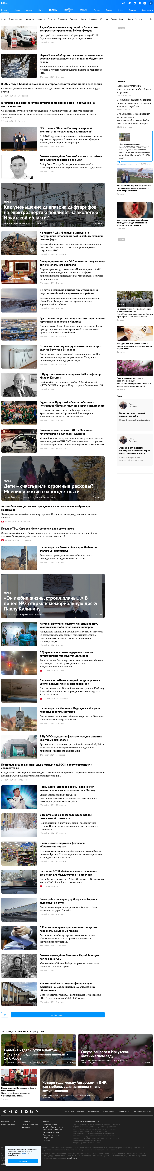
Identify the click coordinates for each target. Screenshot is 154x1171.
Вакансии (26, 1127)
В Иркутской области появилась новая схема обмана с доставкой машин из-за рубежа (134, 103)
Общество (103, 19)
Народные (29, 19)
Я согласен (23, 1161)
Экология (74, 19)
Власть (114, 19)
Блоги (130, 19)
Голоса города (108, 1111)
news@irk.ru (72, 1158)
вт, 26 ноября (57, 1015)
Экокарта (46, 1121)
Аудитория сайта (8, 1124)
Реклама (132, 10)
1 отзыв (70, 1063)
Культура (93, 19)
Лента (4, 19)
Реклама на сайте (8, 1121)
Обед (120, 10)
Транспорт (63, 19)
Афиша (29, 10)
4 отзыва (120, 320)
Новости (4, 10)
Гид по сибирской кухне (74, 1111)
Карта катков (93, 1111)
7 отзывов (97, 223)
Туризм (109, 10)
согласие (24, 1154)
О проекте (26, 1121)
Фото (40, 10)
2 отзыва (98, 614)
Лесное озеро (123, 1111)
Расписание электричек (52, 1129)
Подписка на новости (51, 1135)
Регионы (52, 19)
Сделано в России (50, 1124)
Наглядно (46, 1140)
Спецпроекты (147, 10)
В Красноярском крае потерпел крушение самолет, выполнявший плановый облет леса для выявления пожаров (134, 118)
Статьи (17, 10)
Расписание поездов (51, 1132)
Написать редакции (30, 1124)
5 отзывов (97, 497)
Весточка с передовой (142, 1111)
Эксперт (139, 19)
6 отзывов (121, 229)
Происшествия (15, 19)
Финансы (41, 19)
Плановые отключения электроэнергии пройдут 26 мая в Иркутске (134, 89)
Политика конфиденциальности (86, 1121)
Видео (122, 19)
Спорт (83, 19)
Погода (97, 10)
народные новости (124, 164)
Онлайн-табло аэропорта (53, 1127)
